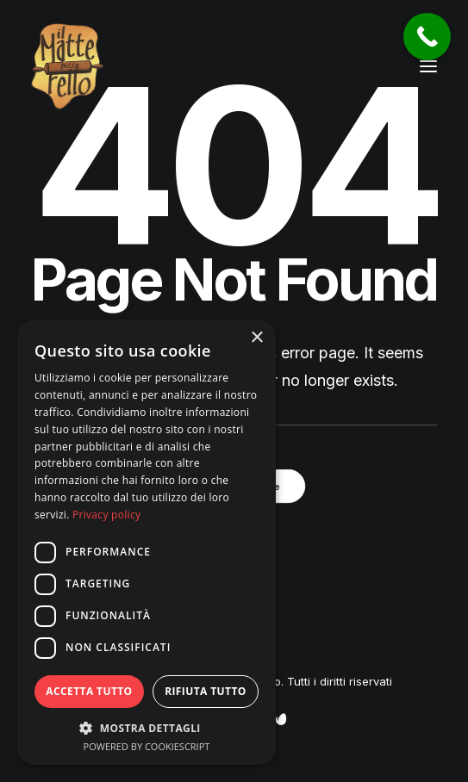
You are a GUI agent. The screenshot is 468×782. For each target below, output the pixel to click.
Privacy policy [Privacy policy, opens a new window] (106, 514)
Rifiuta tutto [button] (205, 691)
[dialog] (146, 542)
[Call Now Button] (427, 36)
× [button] (256, 338)
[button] (428, 66)
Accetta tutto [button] (89, 691)
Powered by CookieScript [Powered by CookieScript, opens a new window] (147, 746)
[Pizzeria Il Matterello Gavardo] (67, 66)
